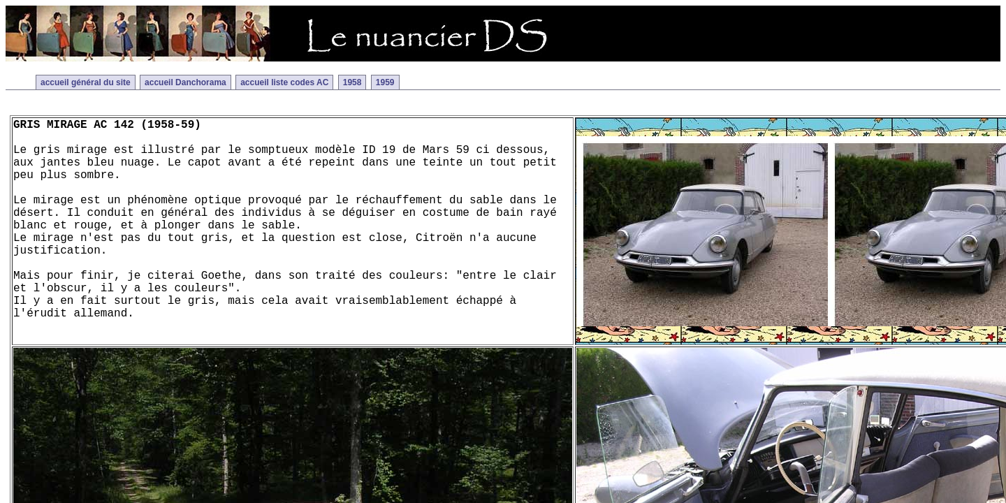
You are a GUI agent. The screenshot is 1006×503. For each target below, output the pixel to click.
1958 (352, 82)
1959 (385, 82)
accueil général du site (86, 82)
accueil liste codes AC (284, 82)
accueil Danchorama (185, 82)
